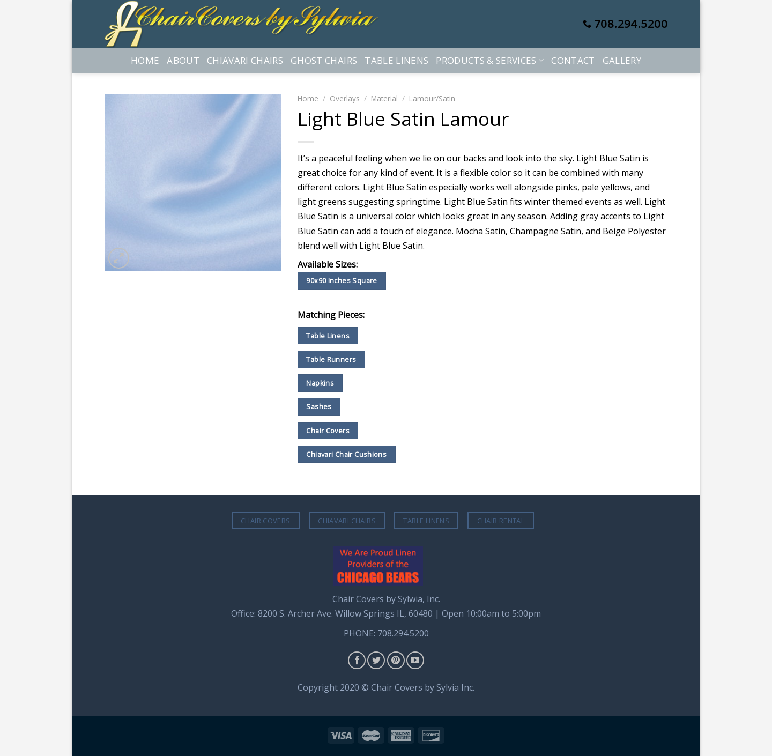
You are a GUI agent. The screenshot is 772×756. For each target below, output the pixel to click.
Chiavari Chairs (245, 60)
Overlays (345, 98)
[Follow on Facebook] (357, 660)
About (183, 60)
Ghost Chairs (324, 60)
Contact (573, 60)
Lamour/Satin (432, 98)
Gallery (622, 60)
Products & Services (490, 60)
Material (384, 98)
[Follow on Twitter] (376, 660)
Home (145, 60)
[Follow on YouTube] (415, 660)
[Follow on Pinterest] (396, 660)
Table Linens (396, 60)
